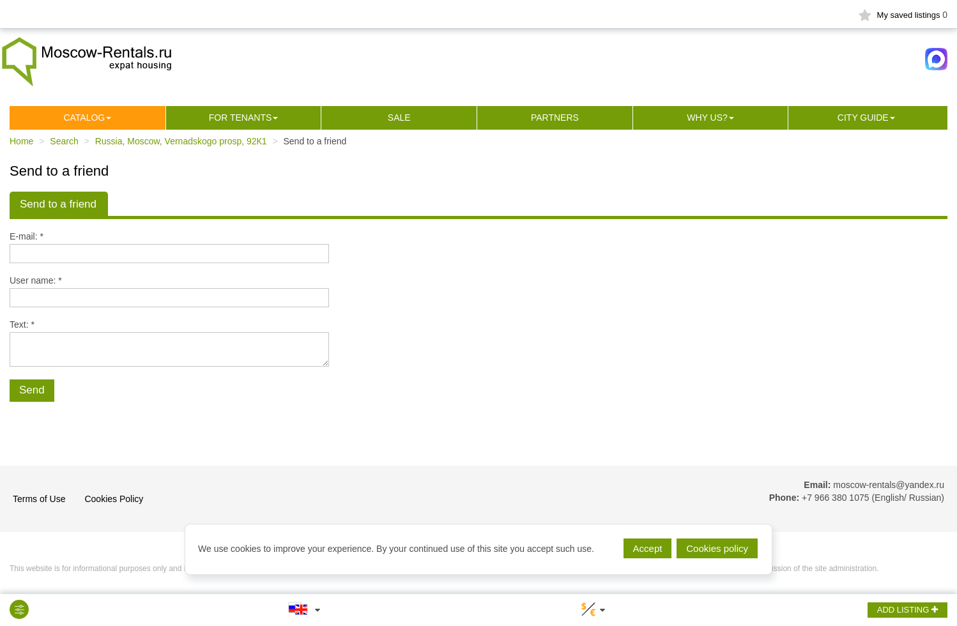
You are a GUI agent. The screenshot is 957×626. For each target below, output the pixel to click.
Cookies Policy (113, 498)
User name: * (36, 280)
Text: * (22, 324)
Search (64, 141)
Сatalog (84, 117)
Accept (647, 548)
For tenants (240, 117)
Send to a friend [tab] (58, 204)
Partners (555, 117)
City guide (863, 117)
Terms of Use (39, 498)
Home (21, 141)
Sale (399, 117)
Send (32, 390)
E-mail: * (26, 236)
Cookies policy (717, 548)
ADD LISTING (907, 610)
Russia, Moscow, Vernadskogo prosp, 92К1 (181, 141)
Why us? (707, 117)
